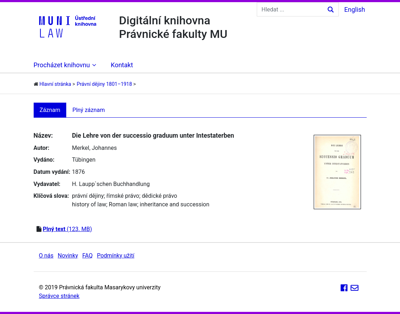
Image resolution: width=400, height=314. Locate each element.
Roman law (123, 204)
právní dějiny (88, 195)
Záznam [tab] (50, 110)
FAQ (87, 255)
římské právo (122, 195)
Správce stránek (59, 296)
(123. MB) (67, 229)
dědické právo (159, 195)
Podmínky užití (115, 255)
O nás (46, 255)
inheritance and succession (174, 204)
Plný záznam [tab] (88, 110)
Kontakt (122, 65)
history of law (89, 204)
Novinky (68, 255)
